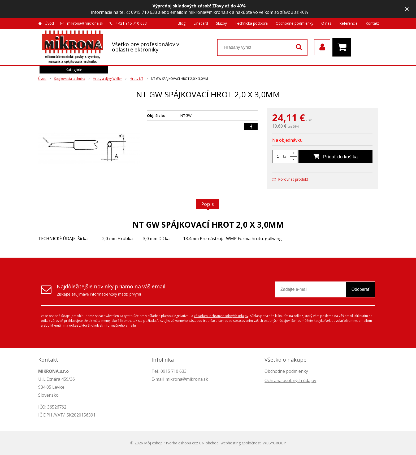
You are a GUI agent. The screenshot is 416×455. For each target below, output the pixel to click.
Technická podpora (251, 23)
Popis (207, 204)
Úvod (49, 23)
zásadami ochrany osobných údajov (221, 316)
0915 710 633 (144, 12)
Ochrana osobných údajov (290, 380)
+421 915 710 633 (131, 23)
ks (284, 156)
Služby (221, 23)
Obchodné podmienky (294, 23)
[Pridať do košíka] (335, 156)
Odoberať (361, 289)
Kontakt (372, 23)
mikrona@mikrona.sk (209, 12)
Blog (181, 23)
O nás (326, 23)
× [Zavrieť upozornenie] (407, 9)
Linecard (200, 23)
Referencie (348, 23)
